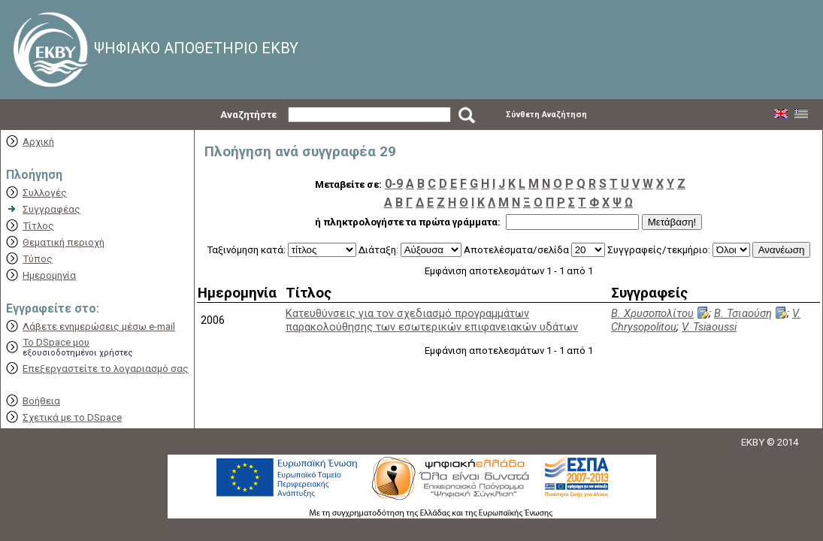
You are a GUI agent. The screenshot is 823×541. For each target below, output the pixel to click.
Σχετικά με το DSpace (72, 417)
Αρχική (38, 141)
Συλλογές (45, 192)
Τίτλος (38, 225)
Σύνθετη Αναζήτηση (546, 114)
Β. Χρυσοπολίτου (652, 313)
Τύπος (38, 258)
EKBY (752, 442)
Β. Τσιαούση (743, 313)
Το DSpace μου (56, 342)
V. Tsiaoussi (709, 327)
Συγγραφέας (51, 209)
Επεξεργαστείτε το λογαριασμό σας (106, 368)
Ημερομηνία (49, 275)
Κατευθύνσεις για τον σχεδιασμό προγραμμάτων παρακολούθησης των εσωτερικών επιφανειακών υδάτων (432, 320)
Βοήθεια (41, 401)
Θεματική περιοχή (63, 242)
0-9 (394, 184)
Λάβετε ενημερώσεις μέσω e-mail (99, 326)
